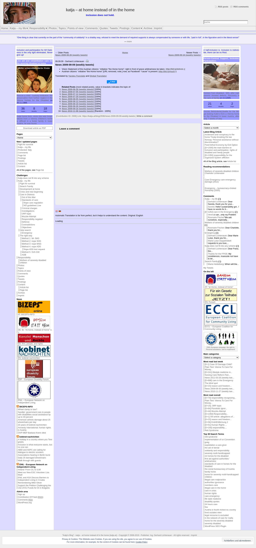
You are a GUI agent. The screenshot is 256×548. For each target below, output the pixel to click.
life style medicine (213, 499)
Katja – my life (24, 147)
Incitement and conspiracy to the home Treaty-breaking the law (219, 135)
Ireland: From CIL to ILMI (29, 469)
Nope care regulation (33, 203)
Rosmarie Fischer (216, 217)
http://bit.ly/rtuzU (166, 71)
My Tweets (208, 268)
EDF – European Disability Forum (34, 378)
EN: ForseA (221, 301)
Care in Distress (27, 194)
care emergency (212, 496)
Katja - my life (24, 181)
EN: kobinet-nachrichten (34, 357)
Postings (22, 158)
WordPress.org (25, 502)
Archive (21, 293)
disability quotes (212, 501)
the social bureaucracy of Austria (220, 469)
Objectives (26, 227)
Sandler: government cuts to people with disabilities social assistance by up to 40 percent (34, 414)
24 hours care (211, 504)
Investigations (28, 211)
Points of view (24, 271)
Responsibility (24, 257)
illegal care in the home (215, 488)
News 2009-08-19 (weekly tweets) (78, 104)
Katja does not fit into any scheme (33, 178)
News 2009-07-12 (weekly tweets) (78, 94)
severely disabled (213, 523)
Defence (26, 222)
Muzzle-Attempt (29, 216)
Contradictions (28, 224)
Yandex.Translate (76, 76)
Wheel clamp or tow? (27, 409)
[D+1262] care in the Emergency (219, 212)
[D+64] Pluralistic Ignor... (216, 408)
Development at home (30, 189)
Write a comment (144, 116)
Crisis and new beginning (31, 192)
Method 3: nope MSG (31, 244)
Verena (211, 214)
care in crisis (210, 490)
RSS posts (223, 6)
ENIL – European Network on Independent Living (34, 400)
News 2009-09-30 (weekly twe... (219, 388)
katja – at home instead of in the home (100, 10)
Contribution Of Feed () (30, 497)
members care (211, 485)
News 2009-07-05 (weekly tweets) (78, 92)
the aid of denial (212, 448)
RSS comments (241, 6)
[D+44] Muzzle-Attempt (215, 411)
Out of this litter (29, 197)
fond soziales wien (213, 512)
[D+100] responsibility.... (216, 427)
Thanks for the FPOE (217, 254)
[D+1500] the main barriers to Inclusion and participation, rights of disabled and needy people (221, 150)
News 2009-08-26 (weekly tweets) (71, 55)
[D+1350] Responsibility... (216, 414)
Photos (21, 265)
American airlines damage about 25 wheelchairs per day (34, 420)
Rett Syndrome (211, 430)
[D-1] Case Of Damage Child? (218, 364)
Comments (23, 152)
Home (125, 52)
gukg (207, 442)
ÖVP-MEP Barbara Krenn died (32, 433)
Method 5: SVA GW (30, 252)
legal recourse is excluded (217, 515)
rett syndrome (211, 437)
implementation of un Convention (220, 439)
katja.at (113, 535)
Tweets (21, 161)
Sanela (211, 207)
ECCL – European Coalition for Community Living (221, 326)
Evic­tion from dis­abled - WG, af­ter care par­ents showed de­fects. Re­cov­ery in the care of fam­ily (221, 95)
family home (210, 472)
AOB (24, 255)
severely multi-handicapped (217, 453)
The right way (26, 235)
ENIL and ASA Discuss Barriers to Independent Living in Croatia (33, 478)
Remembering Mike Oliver (30, 482)
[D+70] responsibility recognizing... (220, 398)
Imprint (21, 295)
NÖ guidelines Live (32, 205)
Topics (21, 268)
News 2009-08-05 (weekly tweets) (78, 99)
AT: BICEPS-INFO (34, 313)
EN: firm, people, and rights (34, 343)
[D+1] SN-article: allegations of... (219, 416)
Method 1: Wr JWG (30, 238)
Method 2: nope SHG (31, 241)
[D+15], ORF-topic (213, 405)
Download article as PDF (34, 128)
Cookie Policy (142, 542)
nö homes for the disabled (216, 456)
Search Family (26, 186)
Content (21, 166)
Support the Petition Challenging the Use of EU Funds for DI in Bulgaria (34, 486)
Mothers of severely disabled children (33, 261)
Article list (22, 163)
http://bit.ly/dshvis (174, 69)
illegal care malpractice (215, 479)
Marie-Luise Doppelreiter (219, 241)
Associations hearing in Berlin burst (34, 455)
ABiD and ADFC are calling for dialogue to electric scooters (32, 451)
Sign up (21, 494)
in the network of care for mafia (219, 518)
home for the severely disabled (219, 520)
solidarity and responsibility (217, 450)
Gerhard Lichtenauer (217, 201)
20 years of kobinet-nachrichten (32, 425)
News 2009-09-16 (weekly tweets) (184, 55)
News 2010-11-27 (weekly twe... (219, 391)
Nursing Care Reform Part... (217, 375)
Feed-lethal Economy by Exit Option (221, 145)
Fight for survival (25, 144)
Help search (25, 230)
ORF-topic (26, 213)
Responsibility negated (32, 219)
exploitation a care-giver (216, 445)
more (129, 41)
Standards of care (30, 200)
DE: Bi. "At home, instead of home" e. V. (35, 330)
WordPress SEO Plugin (215, 526)
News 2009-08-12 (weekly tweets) (78, 101)
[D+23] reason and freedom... (218, 386)
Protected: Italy (25, 150)
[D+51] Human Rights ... (216, 425)
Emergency (27, 233)
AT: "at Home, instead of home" (221, 286)
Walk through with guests (29, 460)
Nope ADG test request (34, 249)
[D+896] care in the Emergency (219, 380)
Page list (22, 155)
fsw (206, 507)
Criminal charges (29, 208)
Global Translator (98, 76)
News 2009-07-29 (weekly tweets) (78, 96)
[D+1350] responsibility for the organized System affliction (218, 156)
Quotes (21, 276)
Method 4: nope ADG (31, 246)
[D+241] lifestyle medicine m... (218, 372)
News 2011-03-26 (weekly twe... (219, 377)
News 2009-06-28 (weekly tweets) (78, 89)
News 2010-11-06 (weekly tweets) (78, 111)
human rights (211, 493)
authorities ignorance (214, 482)
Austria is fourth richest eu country (220, 510)
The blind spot (211, 383)
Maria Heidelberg (216, 264)
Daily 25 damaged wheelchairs (32, 458)
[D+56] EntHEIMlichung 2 (216, 422)
